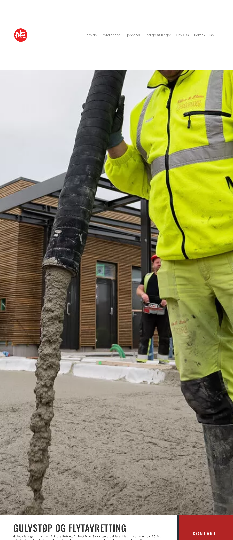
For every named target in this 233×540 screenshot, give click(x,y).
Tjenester (132, 35)
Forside (91, 35)
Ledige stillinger (158, 35)
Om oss (182, 35)
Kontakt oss (204, 35)
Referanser (111, 35)
